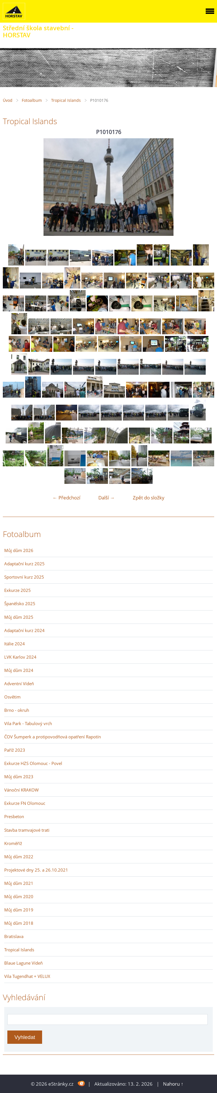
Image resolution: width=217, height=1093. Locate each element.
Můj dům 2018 (18, 923)
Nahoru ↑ (173, 1084)
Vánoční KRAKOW (21, 790)
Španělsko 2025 (19, 603)
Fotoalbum (32, 100)
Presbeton (14, 816)
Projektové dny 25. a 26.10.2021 (36, 870)
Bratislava (13, 936)
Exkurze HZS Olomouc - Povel (33, 763)
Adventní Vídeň (19, 683)
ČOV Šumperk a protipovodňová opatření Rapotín (52, 737)
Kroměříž (13, 843)
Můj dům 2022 (18, 856)
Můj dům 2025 (18, 617)
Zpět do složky (148, 497)
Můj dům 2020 (18, 896)
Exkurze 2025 (17, 590)
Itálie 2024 (14, 643)
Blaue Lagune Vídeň (23, 963)
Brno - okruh (16, 710)
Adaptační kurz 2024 (24, 630)
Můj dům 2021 (18, 883)
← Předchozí (66, 497)
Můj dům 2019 (18, 910)
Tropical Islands (66, 100)
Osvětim (12, 697)
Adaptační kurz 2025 (24, 563)
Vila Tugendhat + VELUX (27, 976)
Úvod (7, 100)
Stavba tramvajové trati (26, 830)
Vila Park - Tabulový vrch (28, 723)
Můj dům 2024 (18, 670)
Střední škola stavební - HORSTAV (38, 31)
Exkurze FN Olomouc (24, 803)
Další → (106, 497)
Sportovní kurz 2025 (24, 577)
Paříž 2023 (14, 750)
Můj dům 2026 (18, 550)
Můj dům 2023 (18, 776)
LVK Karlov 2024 (20, 657)
